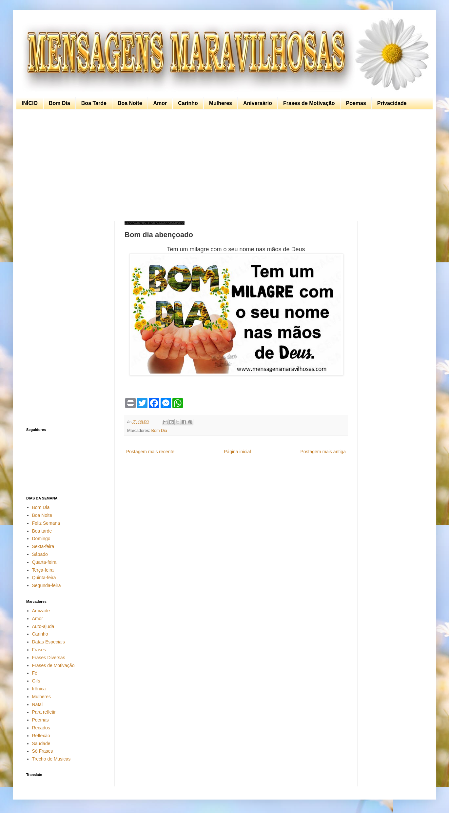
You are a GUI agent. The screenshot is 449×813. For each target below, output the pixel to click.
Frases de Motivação (309, 103)
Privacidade (392, 103)
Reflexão (41, 735)
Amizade (41, 610)
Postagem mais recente (150, 451)
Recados (41, 727)
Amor (160, 103)
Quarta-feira (44, 562)
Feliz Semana (46, 523)
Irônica (39, 688)
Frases (39, 649)
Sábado (40, 554)
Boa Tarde (94, 103)
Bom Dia (59, 103)
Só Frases (42, 751)
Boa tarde (42, 531)
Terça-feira (43, 570)
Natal (37, 704)
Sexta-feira (43, 546)
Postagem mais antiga (323, 451)
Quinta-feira (44, 577)
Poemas (356, 103)
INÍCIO (30, 103)
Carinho (188, 103)
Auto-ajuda (43, 626)
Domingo (41, 538)
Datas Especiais (48, 641)
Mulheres (220, 103)
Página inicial (237, 451)
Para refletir (44, 712)
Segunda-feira (46, 585)
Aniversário (257, 103)
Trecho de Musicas (51, 759)
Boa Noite (130, 103)
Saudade (41, 743)
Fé (34, 673)
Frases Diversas (48, 657)
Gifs (36, 680)
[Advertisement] (223, 165)
